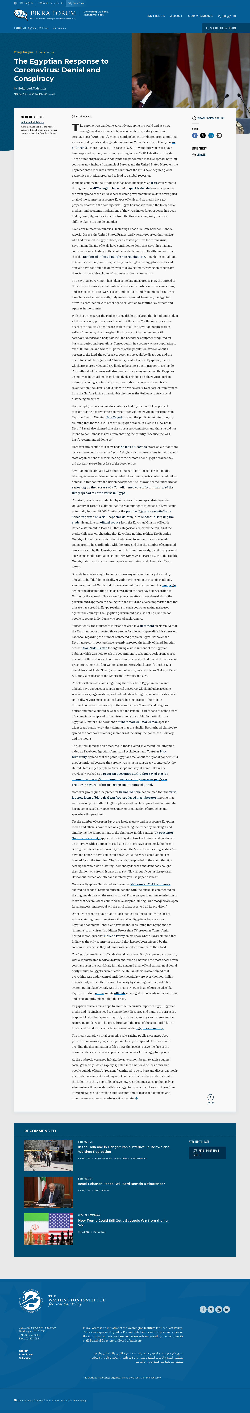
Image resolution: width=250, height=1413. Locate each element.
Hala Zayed (114, 417)
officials (119, 993)
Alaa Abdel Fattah (94, 648)
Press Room (25, 1354)
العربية (51, 94)
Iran (154, 183)
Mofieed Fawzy (114, 936)
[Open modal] (221, 28)
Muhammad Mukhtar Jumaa (138, 722)
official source (110, 522)
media (99, 993)
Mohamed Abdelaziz (32, 88)
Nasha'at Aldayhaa (133, 447)
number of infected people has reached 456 (114, 256)
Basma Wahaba (130, 792)
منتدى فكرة (227, 16)
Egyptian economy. (150, 1028)
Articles (156, 16)
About (176, 16)
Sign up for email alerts (206, 1153)
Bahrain (43, 28)
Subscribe (25, 1358)
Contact (23, 1350)
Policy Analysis (24, 52)
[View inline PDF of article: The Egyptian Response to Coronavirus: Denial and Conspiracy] (210, 118)
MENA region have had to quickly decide (121, 188)
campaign (169, 585)
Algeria (32, 28)
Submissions (200, 16)
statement (147, 626)
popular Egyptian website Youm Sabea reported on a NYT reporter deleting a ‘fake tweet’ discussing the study (123, 517)
